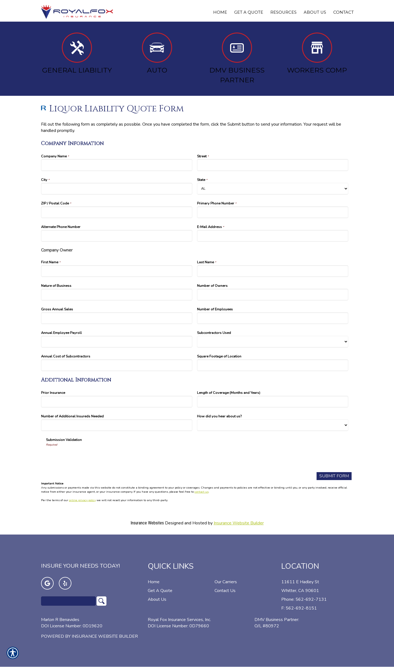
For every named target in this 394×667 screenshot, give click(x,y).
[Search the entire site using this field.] (68, 601)
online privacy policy (82, 500)
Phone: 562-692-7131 (304, 599)
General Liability (77, 53)
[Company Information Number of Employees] (272, 318)
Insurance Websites (147, 522)
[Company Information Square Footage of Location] (272, 365)
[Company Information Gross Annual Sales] (116, 318)
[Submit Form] (334, 476)
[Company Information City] (116, 189)
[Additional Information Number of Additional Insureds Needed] (116, 425)
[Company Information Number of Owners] (272, 295)
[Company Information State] (272, 189)
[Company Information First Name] (116, 271)
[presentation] (87, 457)
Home (154, 582)
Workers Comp (317, 53)
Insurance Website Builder (239, 523)
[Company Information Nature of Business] (116, 295)
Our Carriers (226, 582)
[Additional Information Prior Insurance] (116, 402)
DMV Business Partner (237, 58)
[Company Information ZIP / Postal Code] (116, 212)
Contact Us (225, 591)
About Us (157, 599)
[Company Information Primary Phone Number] (272, 212)
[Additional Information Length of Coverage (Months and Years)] (272, 402)
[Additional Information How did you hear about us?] (272, 425)
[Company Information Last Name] (272, 271)
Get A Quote (160, 591)
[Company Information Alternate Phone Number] (116, 236)
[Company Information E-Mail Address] (272, 236)
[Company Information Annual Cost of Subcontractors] (116, 365)
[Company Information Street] (272, 165)
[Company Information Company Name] (116, 165)
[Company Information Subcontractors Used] (272, 342)
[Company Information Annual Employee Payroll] (116, 342)
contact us (201, 492)
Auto (157, 53)
